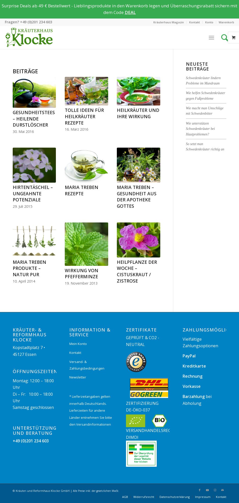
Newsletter (77, 377)
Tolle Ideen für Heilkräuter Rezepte (84, 116)
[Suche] (226, 37)
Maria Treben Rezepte (81, 190)
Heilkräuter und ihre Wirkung (138, 113)
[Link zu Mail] (222, 490)
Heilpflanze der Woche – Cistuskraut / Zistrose (137, 271)
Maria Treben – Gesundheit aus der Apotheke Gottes (136, 196)
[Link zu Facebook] (199, 490)
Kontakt (194, 22)
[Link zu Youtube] (207, 490)
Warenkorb (226, 22)
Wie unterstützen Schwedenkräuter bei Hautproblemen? (200, 129)
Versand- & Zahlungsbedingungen (86, 365)
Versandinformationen (93, 424)
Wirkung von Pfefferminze (81, 273)
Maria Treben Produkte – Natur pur (29, 268)
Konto (209, 22)
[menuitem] (169, 22)
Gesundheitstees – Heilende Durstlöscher (34, 118)
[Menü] (211, 37)
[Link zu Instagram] (215, 490)
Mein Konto (78, 343)
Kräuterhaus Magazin (168, 22)
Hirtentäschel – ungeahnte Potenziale (33, 193)
